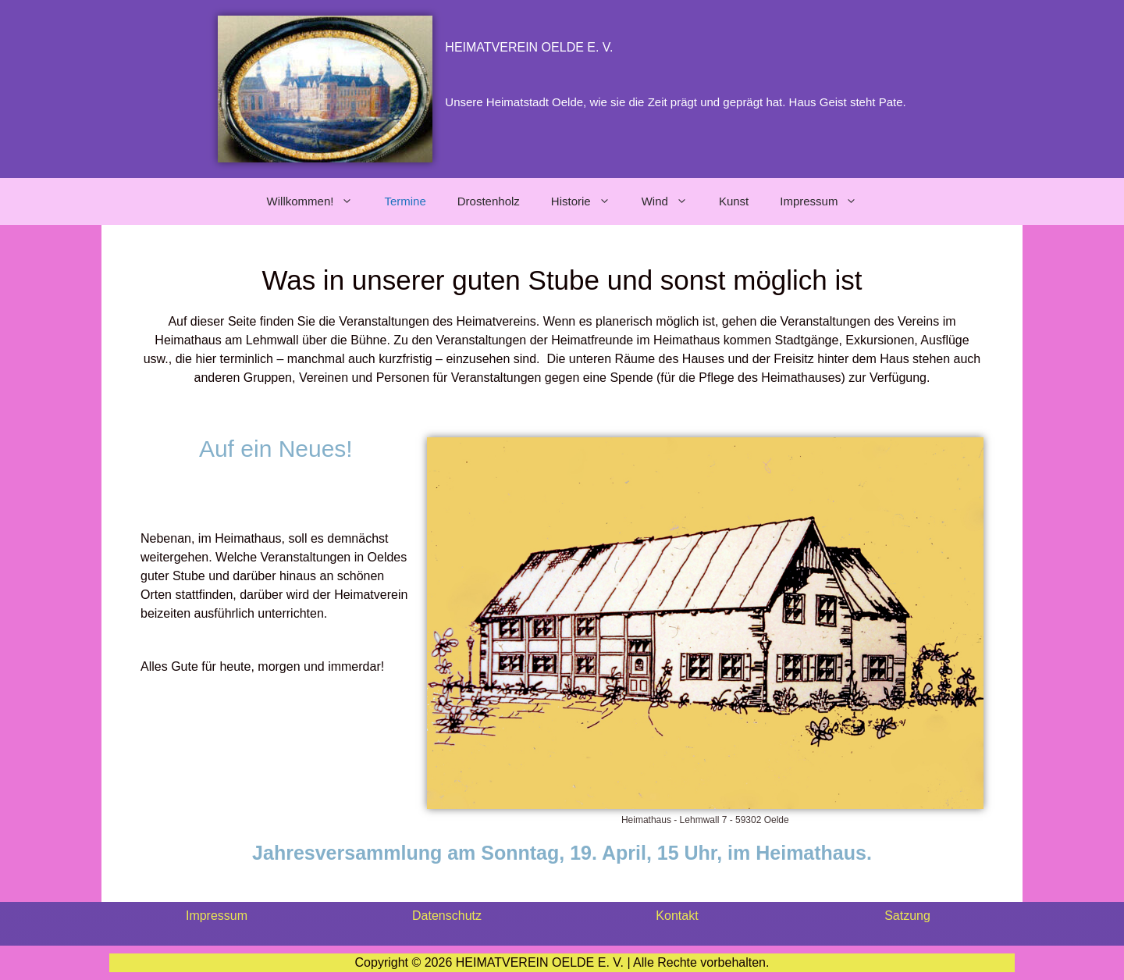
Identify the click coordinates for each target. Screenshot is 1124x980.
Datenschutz (447, 915)
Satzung (907, 915)
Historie (588, 201)
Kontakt (677, 915)
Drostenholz (488, 201)
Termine (404, 201)
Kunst (734, 201)
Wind (672, 201)
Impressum (826, 201)
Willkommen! (318, 201)
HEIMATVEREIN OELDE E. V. (529, 47)
